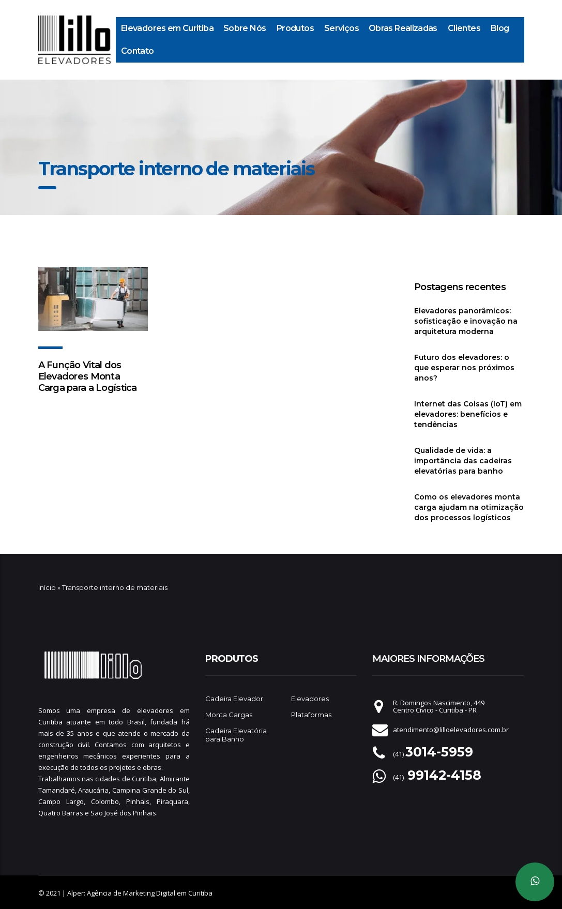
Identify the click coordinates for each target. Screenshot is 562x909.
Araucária (93, 790)
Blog (500, 28)
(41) (433, 754)
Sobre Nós (244, 28)
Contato (137, 51)
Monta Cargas (228, 714)
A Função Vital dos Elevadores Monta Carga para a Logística (87, 376)
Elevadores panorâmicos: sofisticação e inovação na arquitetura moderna (466, 321)
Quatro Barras (60, 812)
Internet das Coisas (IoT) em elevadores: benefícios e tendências (468, 414)
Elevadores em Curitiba (167, 28)
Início (47, 587)
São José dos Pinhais (123, 812)
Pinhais (137, 801)
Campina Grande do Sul (150, 790)
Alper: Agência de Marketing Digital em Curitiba (139, 893)
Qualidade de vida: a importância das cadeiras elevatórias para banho (463, 461)
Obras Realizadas (403, 28)
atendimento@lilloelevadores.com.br (451, 729)
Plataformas (311, 714)
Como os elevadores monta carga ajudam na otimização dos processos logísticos (469, 507)
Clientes (464, 28)
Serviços (341, 28)
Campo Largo (61, 801)
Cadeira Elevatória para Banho (236, 734)
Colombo (105, 801)
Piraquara (172, 801)
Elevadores (310, 698)
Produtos (295, 28)
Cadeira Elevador (234, 698)
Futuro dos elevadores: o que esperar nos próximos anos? (464, 368)
